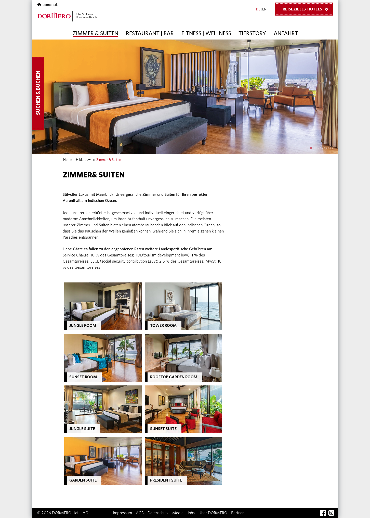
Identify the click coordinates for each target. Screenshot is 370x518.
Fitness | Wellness (206, 33)
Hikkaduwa (84, 160)
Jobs (191, 513)
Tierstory (252, 33)
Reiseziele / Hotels (307, 9)
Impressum (122, 513)
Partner (237, 513)
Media (177, 513)
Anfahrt (286, 33)
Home (67, 160)
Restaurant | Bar (150, 33)
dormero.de (47, 5)
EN (264, 9)
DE (258, 9)
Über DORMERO (213, 513)
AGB (140, 513)
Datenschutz (158, 513)
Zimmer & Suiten (95, 33)
